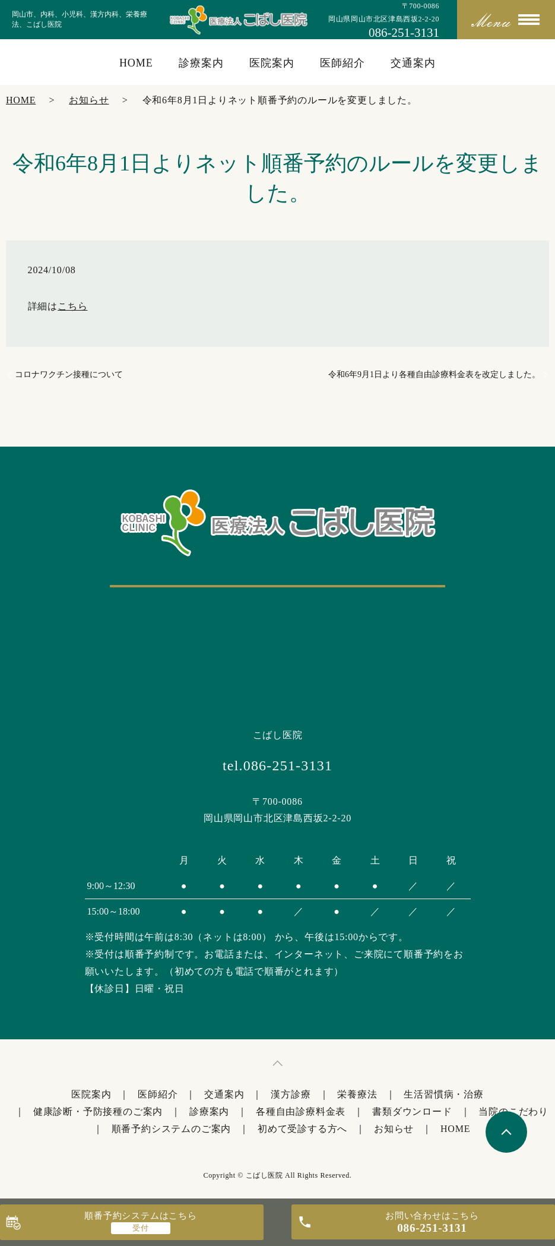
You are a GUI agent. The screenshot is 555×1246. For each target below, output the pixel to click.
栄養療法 (357, 1094)
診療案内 (201, 63)
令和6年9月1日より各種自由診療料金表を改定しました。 (434, 374)
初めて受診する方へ (302, 1129)
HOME (136, 63)
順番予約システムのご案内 (171, 1129)
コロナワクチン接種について (69, 374)
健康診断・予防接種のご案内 (98, 1111)
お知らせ (89, 100)
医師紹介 (342, 63)
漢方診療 (290, 1094)
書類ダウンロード (412, 1111)
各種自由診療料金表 (300, 1111)
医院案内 (271, 63)
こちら (72, 306)
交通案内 (413, 63)
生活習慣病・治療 (443, 1094)
